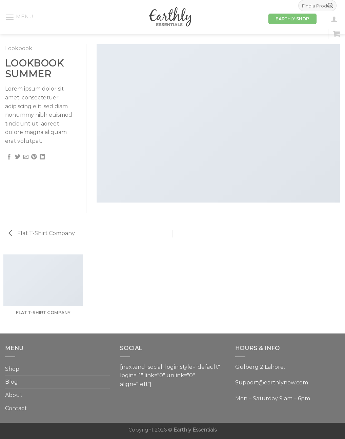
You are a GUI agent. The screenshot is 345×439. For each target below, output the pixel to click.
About (13, 395)
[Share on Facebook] (9, 157)
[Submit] (330, 6)
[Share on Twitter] (17, 157)
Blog (11, 382)
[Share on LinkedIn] (42, 157)
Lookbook (18, 48)
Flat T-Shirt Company (41, 233)
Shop (12, 369)
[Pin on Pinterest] (34, 157)
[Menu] (19, 17)
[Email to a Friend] (25, 157)
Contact (16, 408)
